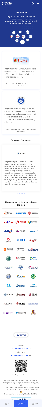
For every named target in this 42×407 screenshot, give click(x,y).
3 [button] (21, 193)
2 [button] (19, 193)
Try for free (21, 335)
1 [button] (17, 193)
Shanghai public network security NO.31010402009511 (21, 394)
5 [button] (24, 193)
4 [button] (22, 193)
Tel (7, 403)
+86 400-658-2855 (19, 349)
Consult (21, 404)
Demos (35, 403)
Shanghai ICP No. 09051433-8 (27, 380)
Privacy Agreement (24, 389)
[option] (21, 168)
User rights (34, 389)
